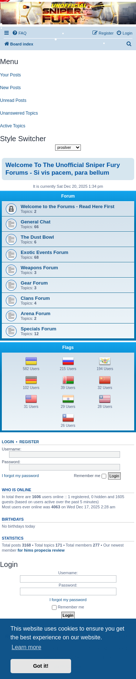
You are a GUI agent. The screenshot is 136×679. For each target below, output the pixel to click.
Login (8, 442)
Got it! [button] (40, 666)
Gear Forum (34, 283)
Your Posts (10, 75)
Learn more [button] (26, 647)
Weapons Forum (39, 267)
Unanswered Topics (19, 113)
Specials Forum (38, 328)
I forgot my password (20, 475)
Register (29, 442)
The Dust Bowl (37, 237)
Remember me (90, 476)
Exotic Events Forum (44, 252)
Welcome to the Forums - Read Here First (67, 206)
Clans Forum (35, 298)
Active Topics (12, 125)
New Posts (10, 87)
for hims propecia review (41, 550)
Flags (68, 347)
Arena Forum (35, 313)
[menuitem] (129, 44)
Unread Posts (13, 100)
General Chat (35, 222)
